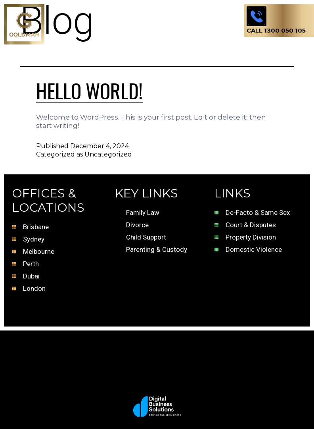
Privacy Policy (244, 309)
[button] (144, 12)
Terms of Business (52, 309)
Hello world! (89, 90)
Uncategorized (108, 154)
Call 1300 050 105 (276, 30)
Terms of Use (142, 309)
